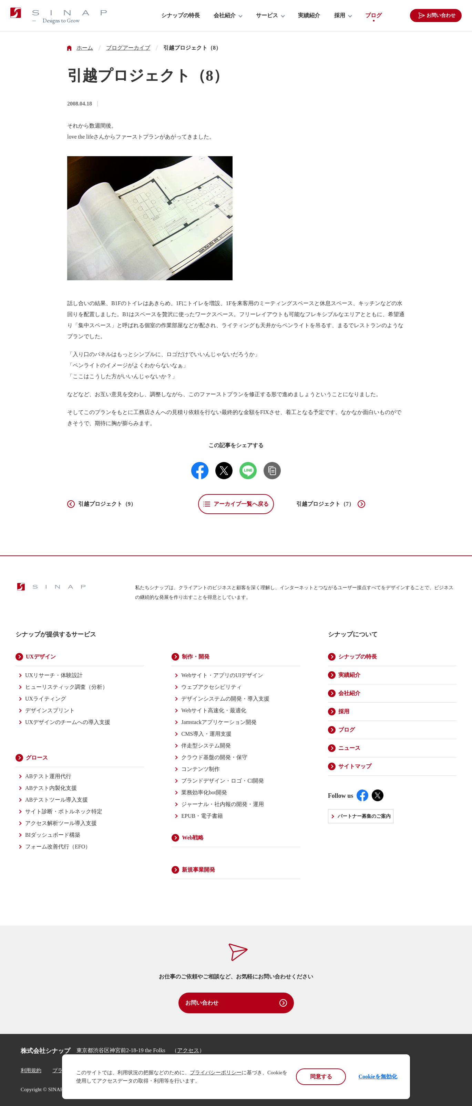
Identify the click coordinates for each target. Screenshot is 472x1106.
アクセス (188, 1050)
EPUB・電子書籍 (202, 816)
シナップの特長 (180, 15)
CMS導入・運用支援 (206, 734)
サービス (267, 15)
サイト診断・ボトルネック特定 (63, 811)
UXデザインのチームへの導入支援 (67, 722)
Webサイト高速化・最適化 (213, 710)
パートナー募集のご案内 (364, 816)
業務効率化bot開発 (204, 792)
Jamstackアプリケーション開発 (219, 722)
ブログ (373, 15)
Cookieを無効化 (378, 1076)
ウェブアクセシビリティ (211, 687)
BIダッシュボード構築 (52, 835)
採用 (339, 15)
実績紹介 (309, 15)
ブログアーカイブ (128, 48)
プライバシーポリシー (216, 1072)
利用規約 (31, 1070)
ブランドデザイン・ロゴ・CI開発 (222, 781)
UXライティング (45, 699)
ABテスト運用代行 (48, 776)
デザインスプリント (50, 710)
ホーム (84, 48)
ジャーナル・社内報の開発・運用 (222, 804)
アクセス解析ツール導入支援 (61, 823)
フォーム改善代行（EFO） (58, 846)
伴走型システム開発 (206, 745)
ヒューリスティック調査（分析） (66, 687)
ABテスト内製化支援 (51, 788)
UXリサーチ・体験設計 (54, 675)
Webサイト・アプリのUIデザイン (222, 675)
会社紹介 (225, 15)
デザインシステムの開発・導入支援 (225, 699)
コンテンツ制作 (200, 769)
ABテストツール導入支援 (56, 800)
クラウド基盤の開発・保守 (214, 757)
